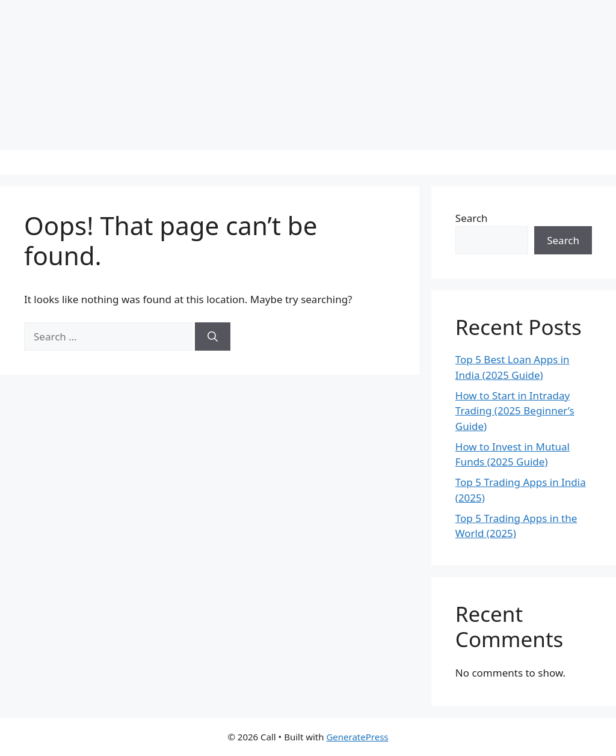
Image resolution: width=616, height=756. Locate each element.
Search (471, 218)
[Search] (212, 336)
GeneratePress (357, 737)
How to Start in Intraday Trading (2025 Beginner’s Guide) (514, 411)
